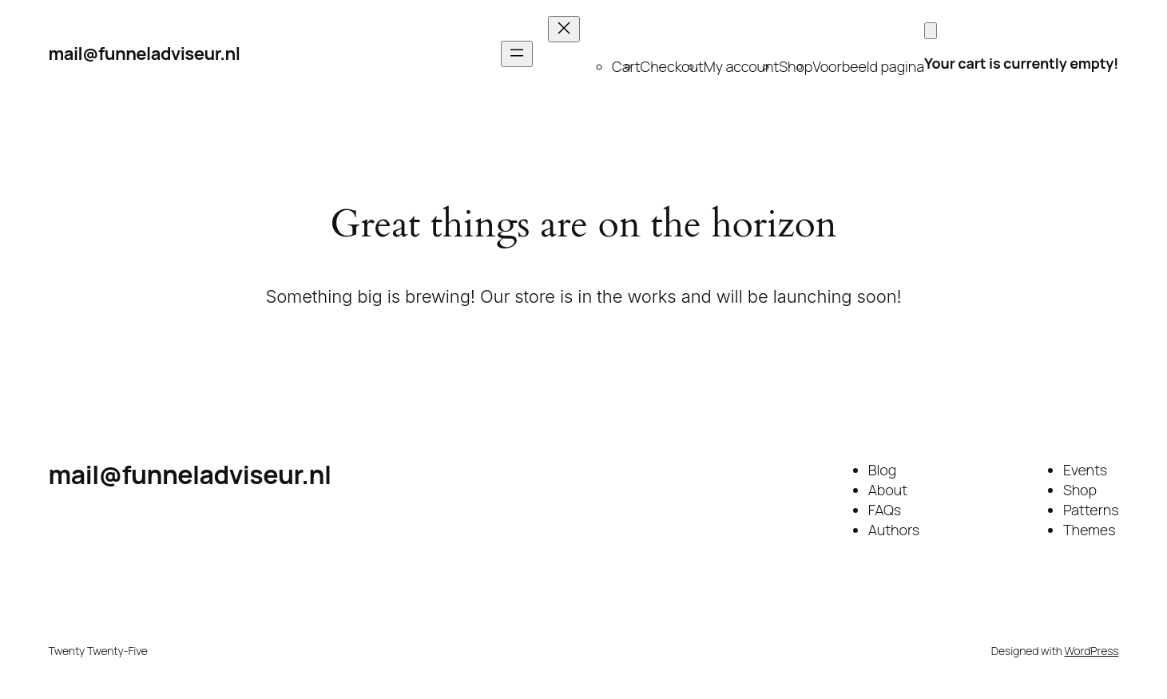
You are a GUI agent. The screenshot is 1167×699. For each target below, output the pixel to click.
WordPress (1092, 650)
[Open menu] (517, 54)
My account (741, 66)
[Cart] (930, 30)
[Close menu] (564, 29)
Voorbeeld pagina (868, 66)
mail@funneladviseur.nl (144, 54)
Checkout (672, 66)
